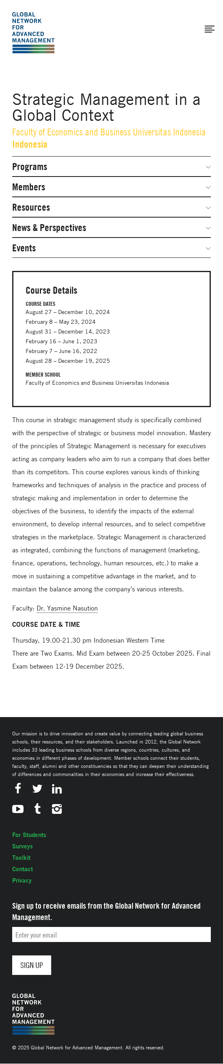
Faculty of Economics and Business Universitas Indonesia (109, 132)
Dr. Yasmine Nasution (67, 608)
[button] (209, 29)
